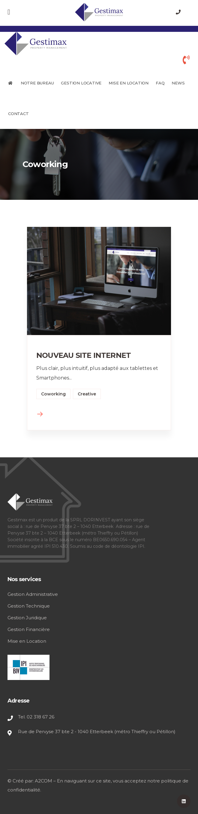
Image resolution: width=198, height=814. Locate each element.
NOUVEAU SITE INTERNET (83, 355)
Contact (18, 113)
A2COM (43, 781)
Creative (87, 394)
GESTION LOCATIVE (81, 83)
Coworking (53, 394)
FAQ (160, 83)
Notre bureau (37, 83)
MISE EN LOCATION (128, 83)
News (178, 83)
